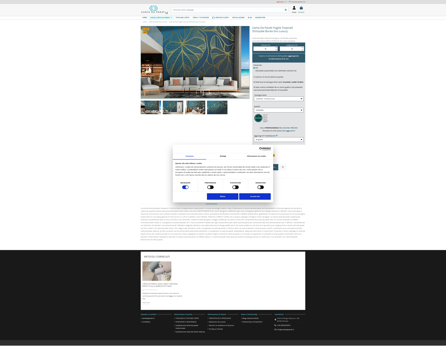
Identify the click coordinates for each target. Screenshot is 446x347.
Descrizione (211, 202)
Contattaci (146, 323)
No (255, 68)
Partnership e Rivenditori (252, 323)
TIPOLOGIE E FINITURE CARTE (187, 320)
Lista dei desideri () (297, 2)
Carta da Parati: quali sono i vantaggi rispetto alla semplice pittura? (160, 286)
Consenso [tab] (189, 156)
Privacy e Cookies (216, 330)
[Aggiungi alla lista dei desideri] (282, 168)
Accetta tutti (255, 196)
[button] (161, 17)
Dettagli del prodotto (230, 202)
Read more (146, 304)
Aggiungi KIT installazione (264, 137)
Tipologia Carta (260, 95)
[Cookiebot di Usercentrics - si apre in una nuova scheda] (261, 148)
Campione (257, 65)
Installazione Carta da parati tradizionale (187, 328)
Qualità (257, 107)
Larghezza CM (292, 45)
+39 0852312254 (283, 327)
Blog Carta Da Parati (250, 320)
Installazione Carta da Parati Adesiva (190, 333)
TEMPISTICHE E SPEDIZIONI (220, 320)
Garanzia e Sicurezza (217, 323)
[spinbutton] (266, 49)
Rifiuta (222, 196)
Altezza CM (265, 45)
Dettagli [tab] (223, 156)
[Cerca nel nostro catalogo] (285, 10)
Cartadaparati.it (148, 320)
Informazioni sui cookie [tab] (256, 156)
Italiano (282, 2)
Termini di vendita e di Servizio (221, 327)
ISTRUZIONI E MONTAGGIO (186, 323)
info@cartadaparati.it (285, 331)
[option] (162, 285)
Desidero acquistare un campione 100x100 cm (274, 71)
